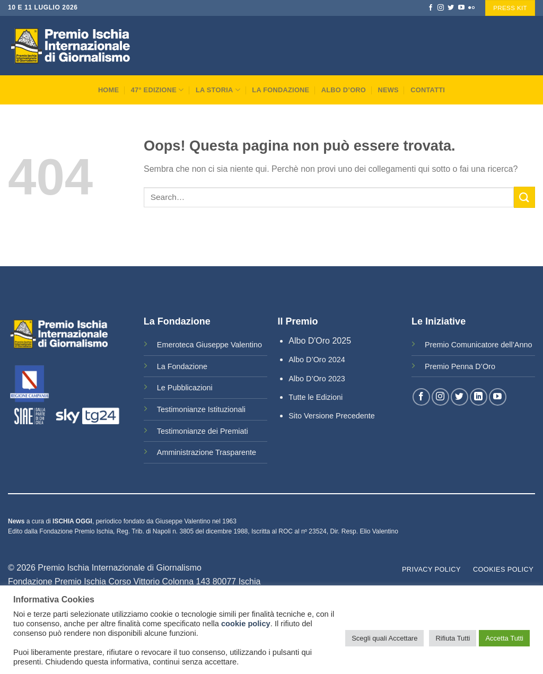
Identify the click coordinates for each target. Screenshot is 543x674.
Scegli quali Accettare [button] (384, 638)
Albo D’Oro (343, 90)
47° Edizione (157, 90)
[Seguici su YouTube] (461, 8)
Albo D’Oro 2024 (316, 359)
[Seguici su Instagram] (440, 8)
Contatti (427, 90)
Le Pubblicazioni (185, 387)
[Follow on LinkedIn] (478, 397)
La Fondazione (280, 90)
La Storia (218, 90)
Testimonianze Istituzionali (201, 409)
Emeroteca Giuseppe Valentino (209, 344)
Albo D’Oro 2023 (316, 378)
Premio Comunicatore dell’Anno (478, 344)
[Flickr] (471, 8)
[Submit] (524, 197)
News (388, 90)
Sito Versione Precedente (331, 416)
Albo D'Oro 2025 (319, 340)
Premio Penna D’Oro (460, 366)
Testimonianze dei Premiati (202, 431)
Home (108, 90)
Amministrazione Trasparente (206, 452)
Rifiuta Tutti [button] (452, 638)
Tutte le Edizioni (315, 397)
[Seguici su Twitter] (451, 8)
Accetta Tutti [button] (504, 638)
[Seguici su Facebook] (430, 8)
